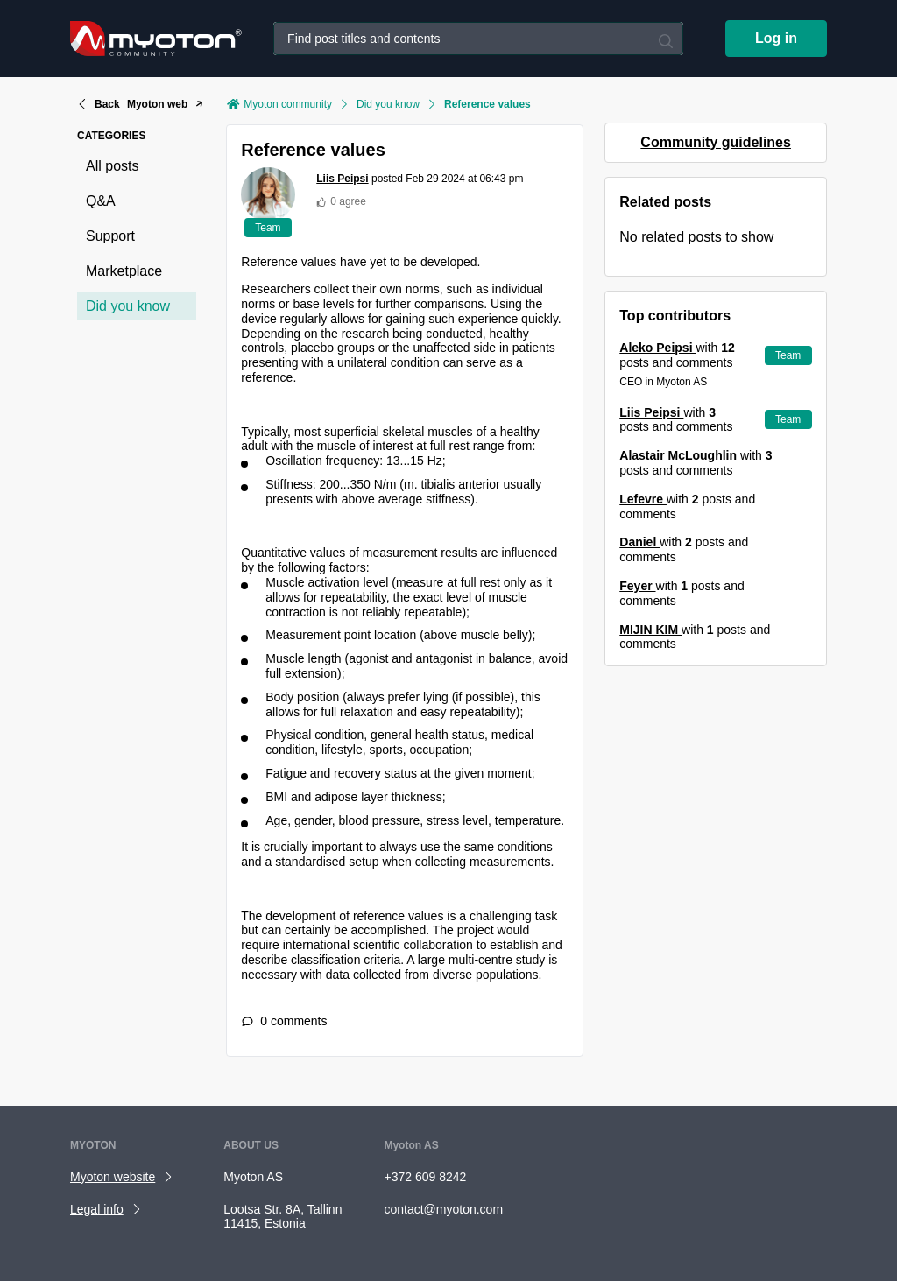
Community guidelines (715, 142)
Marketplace (124, 271)
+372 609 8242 (425, 1177)
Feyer (637, 586)
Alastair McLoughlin (679, 455)
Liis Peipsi (342, 178)
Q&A (101, 201)
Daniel (639, 542)
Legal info (97, 1209)
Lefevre (643, 499)
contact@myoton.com (443, 1209)
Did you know (128, 306)
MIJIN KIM (650, 630)
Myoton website (112, 1177)
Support (110, 236)
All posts (112, 165)
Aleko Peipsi (657, 348)
